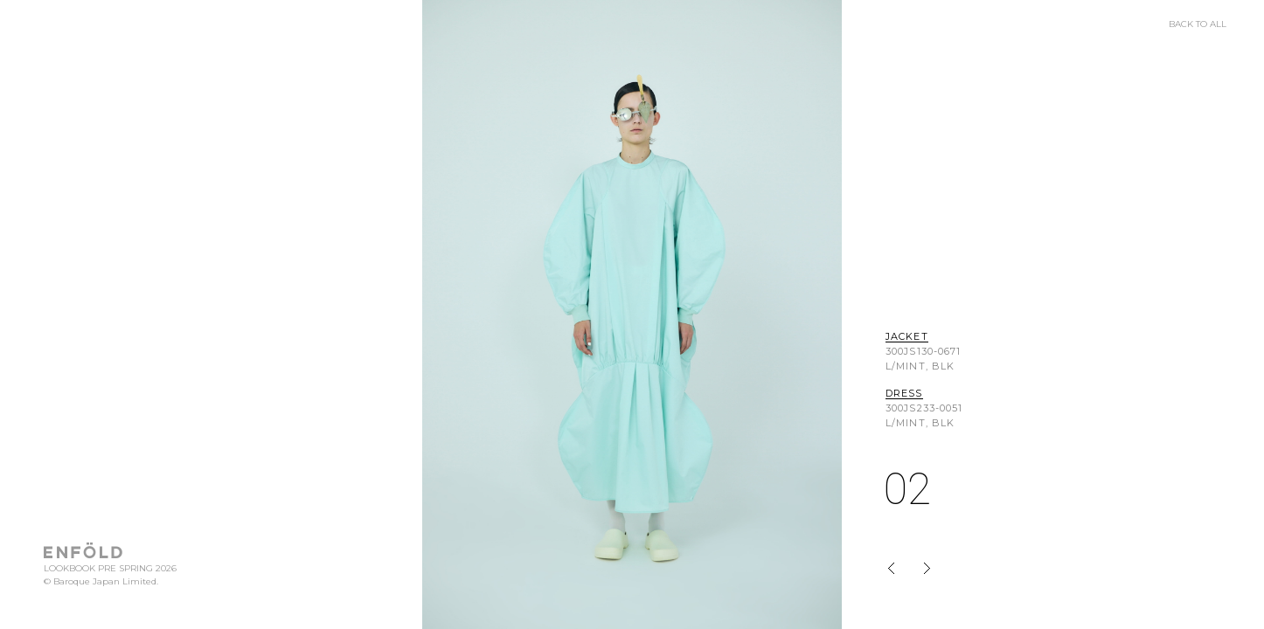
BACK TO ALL (1197, 24)
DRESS (904, 394)
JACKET (906, 337)
